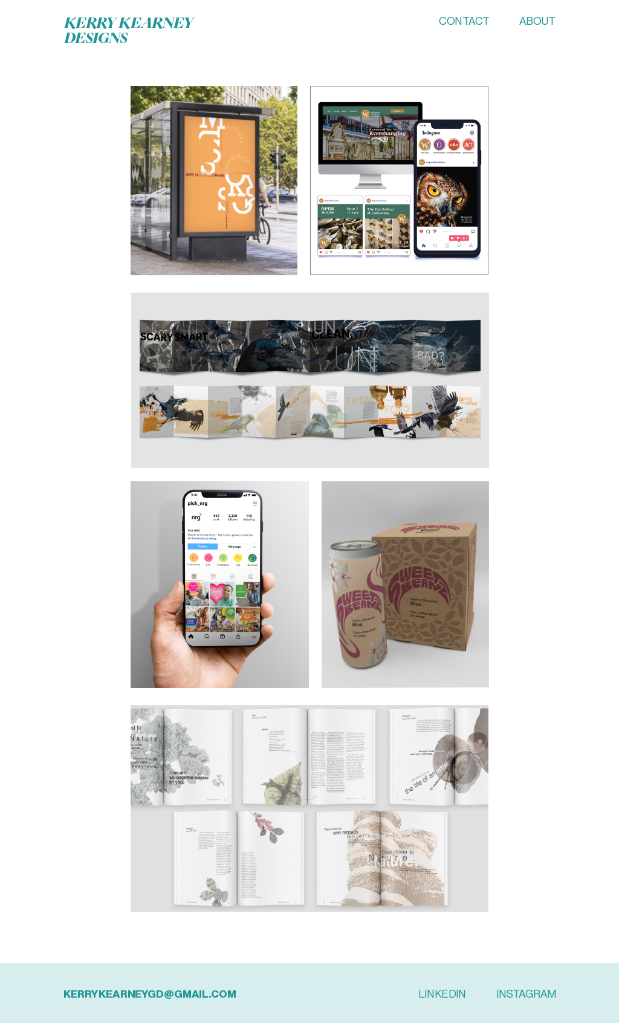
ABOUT (537, 21)
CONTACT (464, 21)
